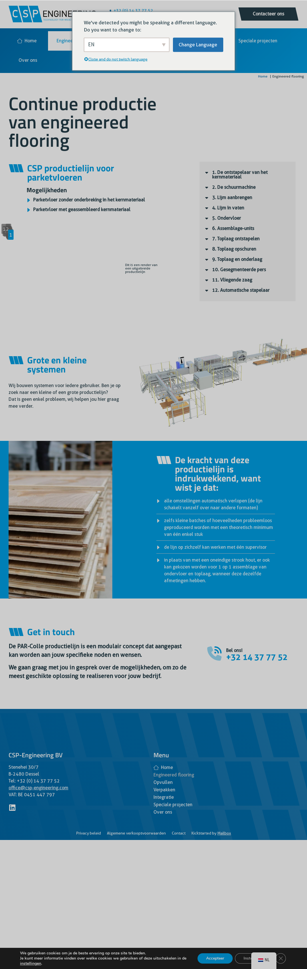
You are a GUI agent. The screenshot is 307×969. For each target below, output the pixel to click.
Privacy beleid (88, 833)
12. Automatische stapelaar (241, 290)
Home (27, 40)
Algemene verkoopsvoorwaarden (136, 833)
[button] (247, 174)
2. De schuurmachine (234, 187)
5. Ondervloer (226, 218)
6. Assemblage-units (233, 228)
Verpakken (164, 789)
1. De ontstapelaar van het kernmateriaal (240, 175)
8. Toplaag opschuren (234, 249)
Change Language (198, 44)
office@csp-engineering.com (38, 787)
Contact (179, 833)
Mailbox (224, 833)
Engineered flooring (174, 775)
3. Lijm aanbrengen (232, 197)
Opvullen (163, 782)
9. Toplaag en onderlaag (237, 259)
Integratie (164, 797)
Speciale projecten (257, 40)
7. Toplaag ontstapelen (236, 238)
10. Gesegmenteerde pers (239, 269)
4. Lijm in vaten (228, 208)
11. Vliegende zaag (232, 280)
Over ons (28, 60)
